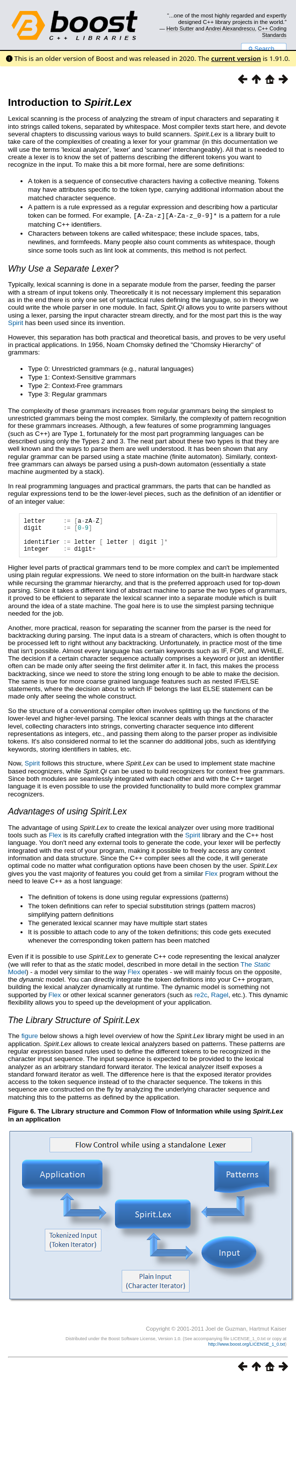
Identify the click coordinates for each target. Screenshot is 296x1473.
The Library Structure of (74, 1027)
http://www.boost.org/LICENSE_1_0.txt (246, 1351)
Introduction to (70, 102)
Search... (264, 48)
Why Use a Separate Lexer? (63, 268)
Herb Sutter (180, 28)
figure (30, 1043)
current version (236, 58)
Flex (55, 842)
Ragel (219, 1002)
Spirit (15, 322)
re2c (201, 1002)
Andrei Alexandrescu (230, 28)
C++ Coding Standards (272, 31)
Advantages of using (67, 818)
